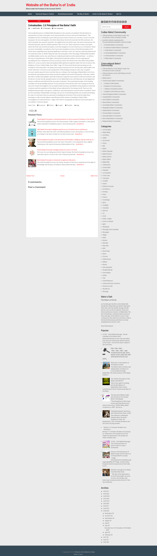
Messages (106, 232)
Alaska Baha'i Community (111, 110)
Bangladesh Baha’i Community (113, 108)
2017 (105, 537)
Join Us (118, 14)
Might (105, 235)
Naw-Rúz (106, 246)
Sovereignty (107, 273)
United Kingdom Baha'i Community (114, 94)
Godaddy (105, 205)
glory (104, 202)
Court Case (106, 175)
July (106, 523)
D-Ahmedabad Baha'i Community (114, 53)
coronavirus (107, 173)
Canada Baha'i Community (111, 97)
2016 (105, 540)
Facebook (41, 105)
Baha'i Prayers (107, 154)
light (104, 224)
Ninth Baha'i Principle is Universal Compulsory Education (56, 160)
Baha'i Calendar (108, 151)
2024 (105, 496)
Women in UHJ (107, 286)
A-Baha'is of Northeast (111, 83)
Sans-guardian (107, 267)
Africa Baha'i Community (111, 99)
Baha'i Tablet (107, 159)
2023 (105, 499)
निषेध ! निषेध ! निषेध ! (117, 348)
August (107, 521)
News (104, 254)
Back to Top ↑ (78, 554)
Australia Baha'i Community (112, 116)
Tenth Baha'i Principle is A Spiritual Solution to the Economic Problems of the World (65, 119)
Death (105, 184)
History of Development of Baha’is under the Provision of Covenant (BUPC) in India (121, 454)
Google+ (59, 105)
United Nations (108, 281)
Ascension (106, 140)
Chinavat (105, 170)
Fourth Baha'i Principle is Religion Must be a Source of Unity (57, 150)
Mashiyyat (106, 227)
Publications (107, 259)
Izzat (104, 216)
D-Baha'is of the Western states (114, 91)
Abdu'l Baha (106, 132)
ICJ (103, 213)
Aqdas (105, 138)
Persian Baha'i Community (111, 113)
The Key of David (83, 14)
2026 (105, 491)
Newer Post (30, 176)
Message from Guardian (111, 229)
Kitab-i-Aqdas (107, 219)
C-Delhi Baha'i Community (112, 50)
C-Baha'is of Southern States (113, 89)
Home (30, 14)
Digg (76, 105)
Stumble (68, 105)
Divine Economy (108, 186)
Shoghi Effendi (107, 270)
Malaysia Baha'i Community (112, 121)
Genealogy (106, 200)
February (108, 535)
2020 (105, 506)
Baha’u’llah (106, 162)
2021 (105, 503)
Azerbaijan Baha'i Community (112, 105)
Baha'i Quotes (107, 157)
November (108, 513)
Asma (104, 143)
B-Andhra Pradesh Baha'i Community (115, 47)
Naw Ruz (105, 243)
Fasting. (105, 192)
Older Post (94, 176)
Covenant (106, 178)
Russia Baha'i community (111, 102)
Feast (104, 194)
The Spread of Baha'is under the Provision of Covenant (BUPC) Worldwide (120, 397)
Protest (105, 256)
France (105, 197)
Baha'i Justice (107, 78)
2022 (105, 501)
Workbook (106, 289)
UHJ (104, 278)
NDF (104, 248)
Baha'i (104, 148)
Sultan (105, 275)
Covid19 (105, 181)
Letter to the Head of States (102, 14)
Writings (105, 291)
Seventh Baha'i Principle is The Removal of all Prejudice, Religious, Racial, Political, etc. (65, 140)
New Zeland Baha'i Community (113, 118)
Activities (106, 135)
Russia (105, 264)
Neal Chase (106, 251)
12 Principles (47, 28)
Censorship (106, 167)
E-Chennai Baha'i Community (113, 56)
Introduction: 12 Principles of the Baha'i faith (52, 25)
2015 (105, 542)
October (108, 516)
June (106, 525)
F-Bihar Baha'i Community (112, 58)
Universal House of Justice (45, 14)
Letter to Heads (108, 221)
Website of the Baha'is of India (50, 5)
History (105, 210)
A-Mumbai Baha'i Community (113, 45)
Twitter (50, 105)
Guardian (106, 208)
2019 (105, 508)
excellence (106, 189)
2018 (105, 511)
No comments (58, 28)
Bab (104, 146)
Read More (80, 124)
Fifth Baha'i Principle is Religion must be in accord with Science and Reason (62, 129)
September (109, 518)
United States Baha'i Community (113, 81)
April (107, 532)
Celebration (106, 165)
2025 (105, 494)
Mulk (104, 237)
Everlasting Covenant (65, 14)
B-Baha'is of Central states (112, 86)
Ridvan (105, 262)
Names (105, 240)
